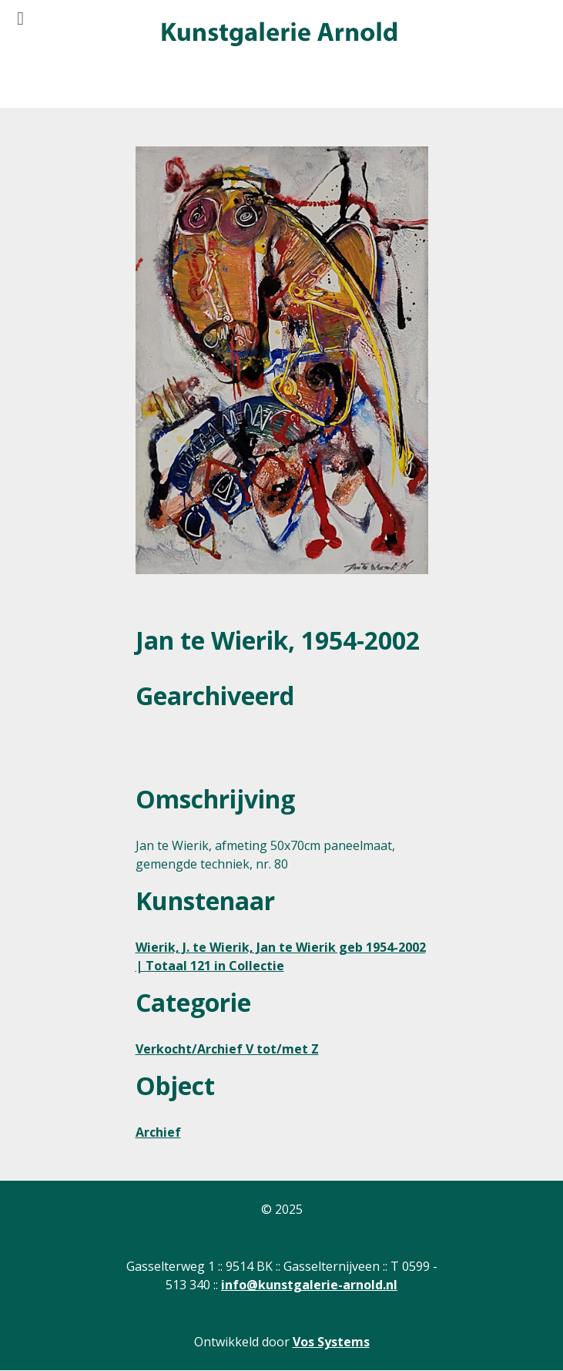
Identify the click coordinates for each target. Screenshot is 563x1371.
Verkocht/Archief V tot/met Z (227, 1048)
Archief (158, 1132)
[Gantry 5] (278, 34)
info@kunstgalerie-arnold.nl (309, 1284)
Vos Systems (331, 1341)
